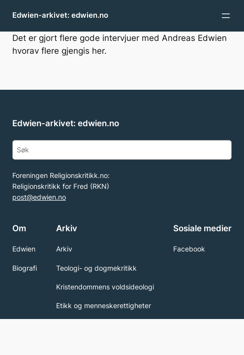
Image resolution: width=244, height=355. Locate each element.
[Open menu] (226, 16)
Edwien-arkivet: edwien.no (60, 15)
